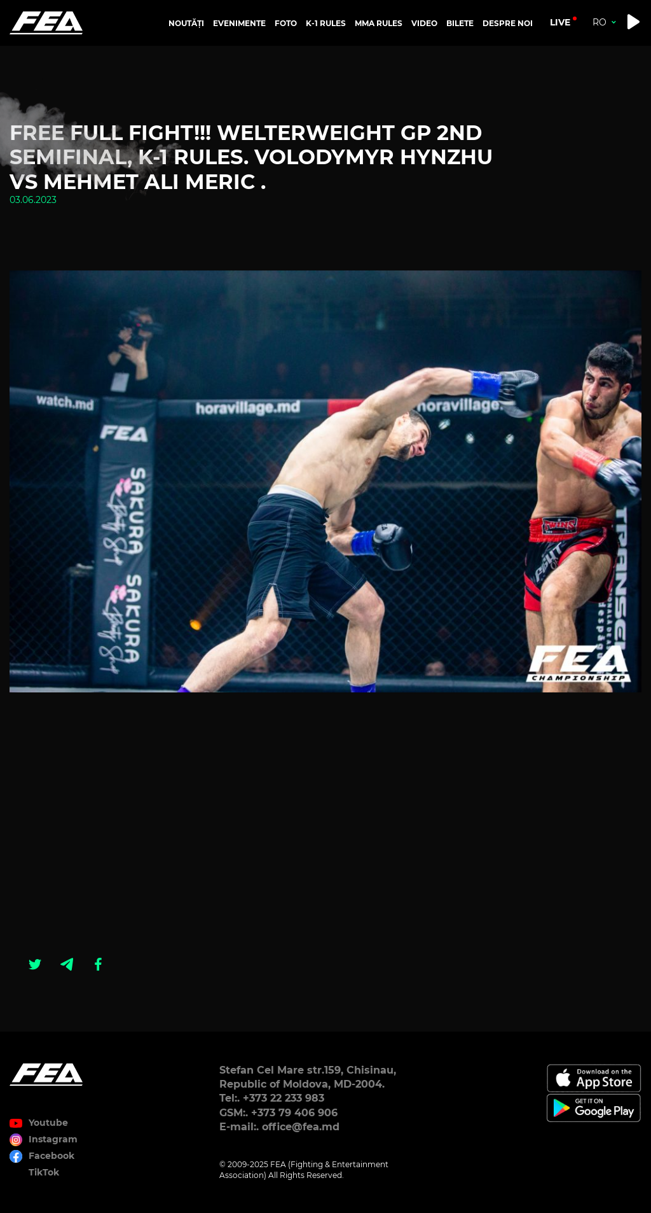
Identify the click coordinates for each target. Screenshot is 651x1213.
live (560, 22)
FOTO (286, 23)
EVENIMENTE (239, 23)
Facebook (51, 1155)
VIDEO (424, 23)
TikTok (44, 1172)
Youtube (48, 1122)
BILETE (460, 23)
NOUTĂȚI (186, 23)
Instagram (53, 1139)
